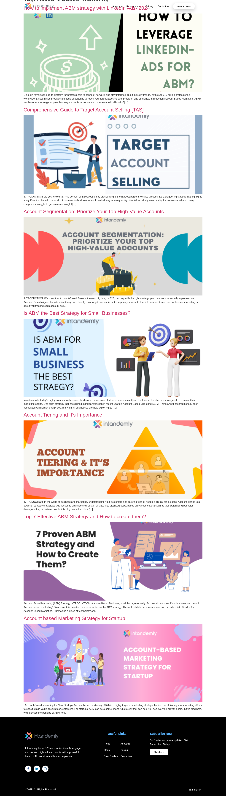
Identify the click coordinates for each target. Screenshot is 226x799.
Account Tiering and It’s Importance (63, 415)
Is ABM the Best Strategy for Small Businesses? (77, 313)
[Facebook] (28, 769)
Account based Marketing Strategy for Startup (74, 618)
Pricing (149, 6)
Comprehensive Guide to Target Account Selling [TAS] (84, 110)
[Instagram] (45, 769)
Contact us (163, 6)
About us (117, 6)
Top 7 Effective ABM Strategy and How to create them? (85, 516)
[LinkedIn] (37, 769)
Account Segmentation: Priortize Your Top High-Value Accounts (94, 211)
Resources (133, 6)
